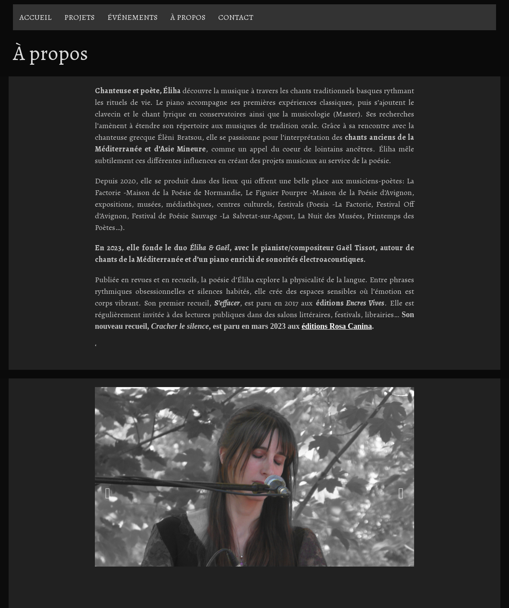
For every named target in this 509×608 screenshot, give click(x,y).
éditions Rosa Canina (337, 326)
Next (401, 493)
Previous (108, 493)
